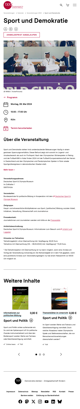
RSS (54, 392)
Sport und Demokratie (52, 13)
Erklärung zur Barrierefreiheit (47, 395)
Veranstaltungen (9, 13)
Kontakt (62, 392)
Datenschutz (23, 392)
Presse (71, 392)
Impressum (10, 392)
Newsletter (45, 392)
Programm (11, 97)
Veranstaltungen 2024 (34, 13)
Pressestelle (55, 220)
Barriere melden (27, 395)
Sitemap (34, 392)
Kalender (21, 13)
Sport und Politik (16, 320)
